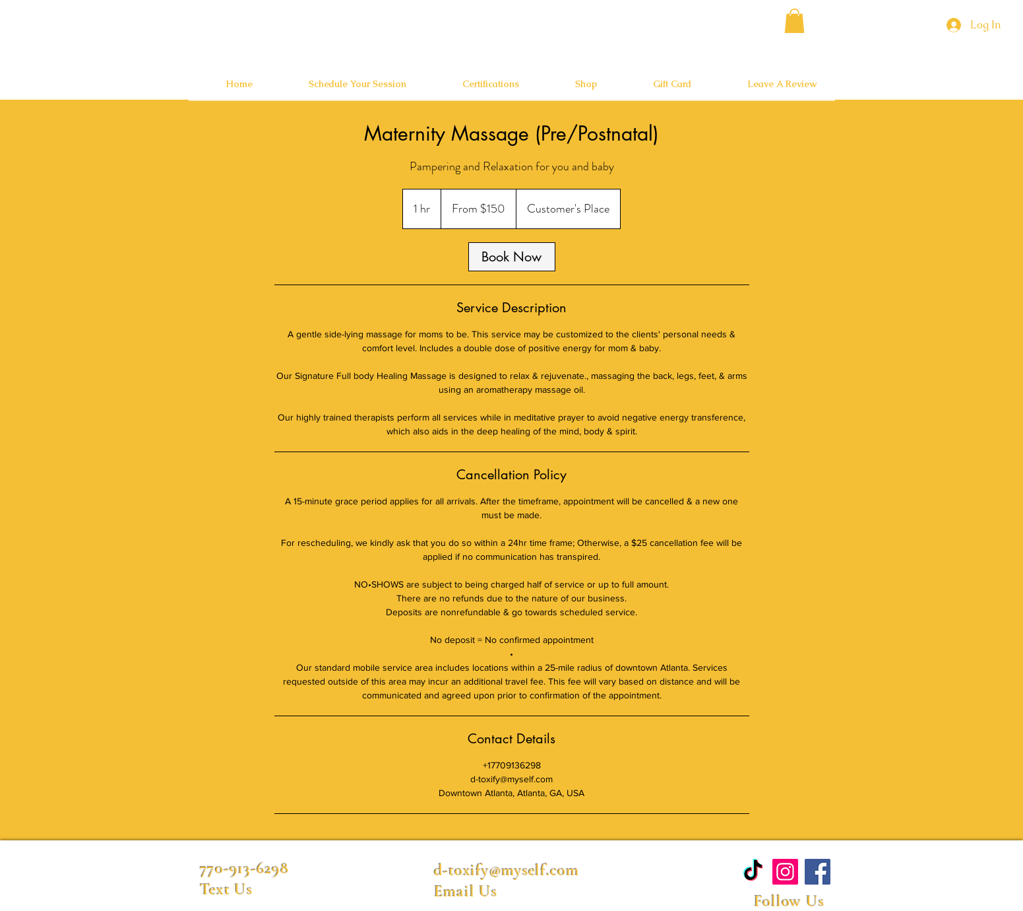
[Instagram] (785, 872)
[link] (511, 256)
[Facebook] (817, 872)
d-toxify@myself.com (506, 870)
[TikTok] (753, 872)
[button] (794, 21)
